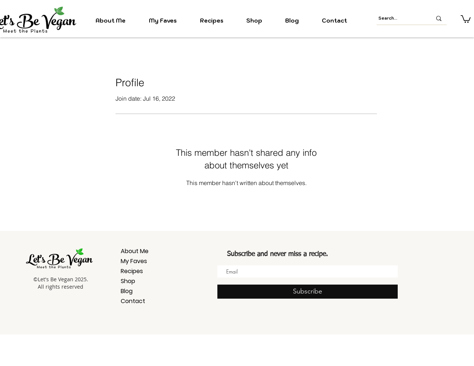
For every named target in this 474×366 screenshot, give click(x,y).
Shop (128, 281)
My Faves (134, 261)
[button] (466, 18)
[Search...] (399, 18)
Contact (133, 301)
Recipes (132, 271)
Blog (127, 291)
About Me (134, 251)
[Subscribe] (307, 292)
